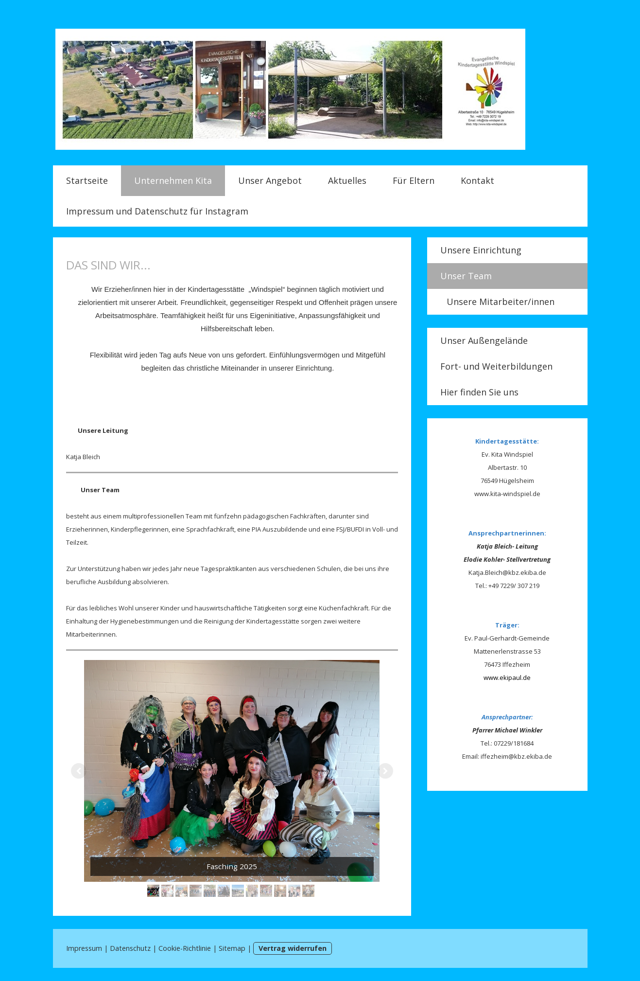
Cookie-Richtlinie (184, 948)
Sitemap (232, 948)
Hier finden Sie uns (479, 392)
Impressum (84, 948)
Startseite (87, 180)
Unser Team (466, 276)
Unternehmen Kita (173, 180)
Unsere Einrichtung (480, 250)
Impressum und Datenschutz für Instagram (157, 211)
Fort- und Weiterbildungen (496, 366)
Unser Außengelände (484, 340)
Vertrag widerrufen (293, 948)
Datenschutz (130, 948)
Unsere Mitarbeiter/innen (500, 301)
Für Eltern (413, 180)
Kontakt (477, 180)
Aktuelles (347, 180)
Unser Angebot (270, 180)
